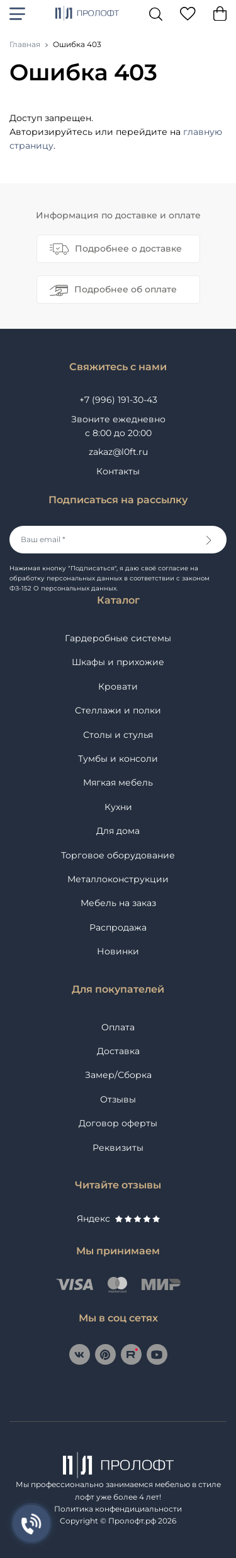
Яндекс (118, 1218)
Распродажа (118, 927)
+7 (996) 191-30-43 (118, 399)
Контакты (118, 471)
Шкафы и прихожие (118, 662)
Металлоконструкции (118, 879)
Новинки (118, 951)
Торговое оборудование (118, 855)
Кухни (118, 807)
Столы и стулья (118, 734)
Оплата (118, 1027)
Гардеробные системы (118, 638)
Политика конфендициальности (118, 1508)
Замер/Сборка (118, 1074)
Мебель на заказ (118, 903)
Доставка (118, 1051)
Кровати (118, 686)
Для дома (118, 830)
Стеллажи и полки (118, 710)
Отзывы (118, 1099)
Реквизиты (118, 1147)
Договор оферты (118, 1123)
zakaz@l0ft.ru (118, 451)
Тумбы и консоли (118, 758)
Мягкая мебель (118, 782)
